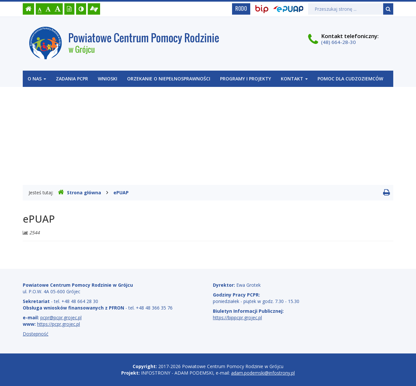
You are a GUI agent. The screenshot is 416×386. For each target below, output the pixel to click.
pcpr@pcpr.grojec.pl (61, 317)
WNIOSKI (107, 79)
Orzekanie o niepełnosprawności (168, 79)
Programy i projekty (245, 79)
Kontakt (294, 79)
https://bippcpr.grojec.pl (237, 317)
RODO (241, 8)
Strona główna (79, 192)
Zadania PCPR (72, 79)
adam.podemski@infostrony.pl (263, 373)
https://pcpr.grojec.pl (58, 324)
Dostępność (35, 334)
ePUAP (121, 192)
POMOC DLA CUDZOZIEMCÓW (350, 79)
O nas (37, 79)
